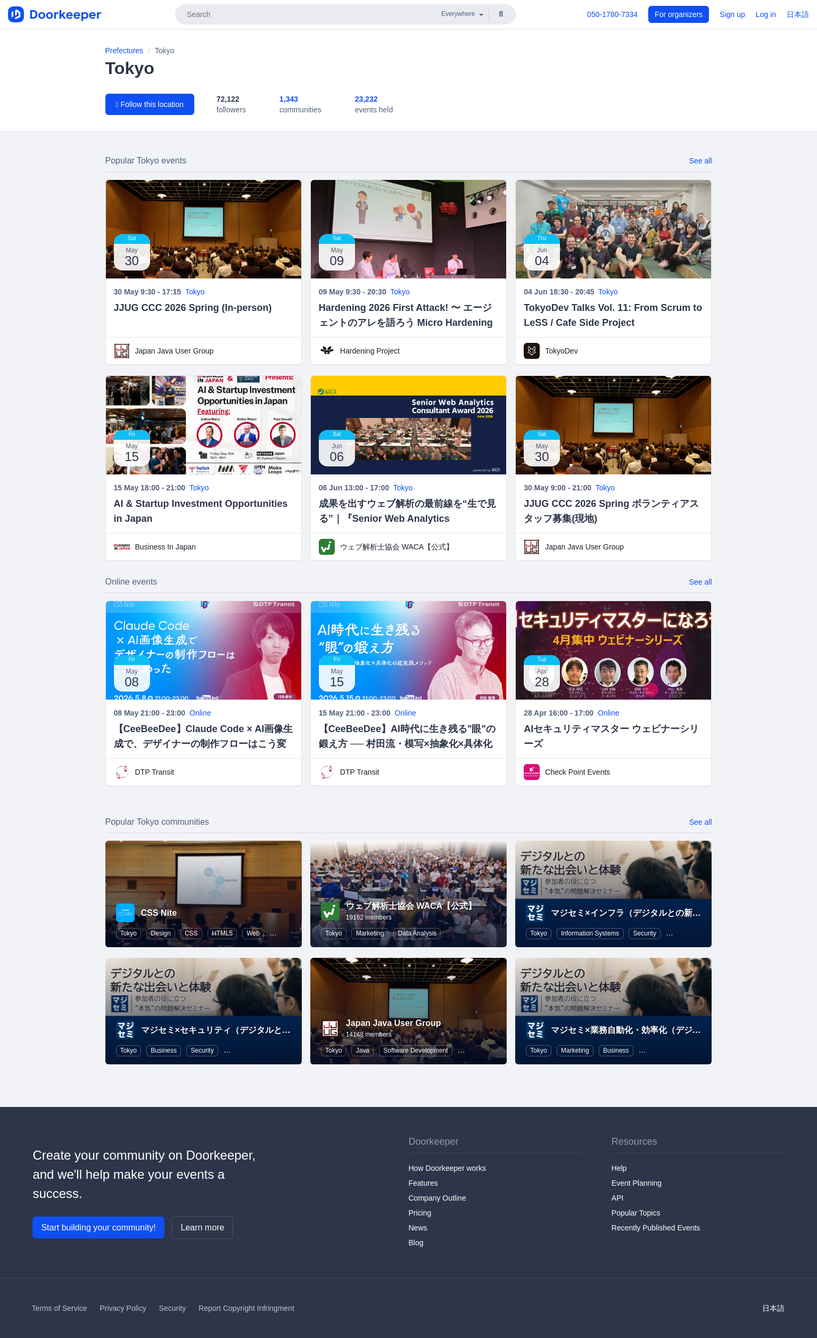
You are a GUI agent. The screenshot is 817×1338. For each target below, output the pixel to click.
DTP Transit (155, 772)
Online (200, 713)
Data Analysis (417, 933)
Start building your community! (98, 1227)
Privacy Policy (123, 1308)
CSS (191, 933)
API (618, 1198)
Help (619, 1168)
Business (164, 1050)
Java (362, 1050)
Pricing (420, 1213)
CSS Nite (159, 912)
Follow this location (150, 104)
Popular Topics (636, 1213)
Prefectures (124, 50)
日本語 (798, 14)
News (418, 1228)
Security (644, 933)
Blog (416, 1242)
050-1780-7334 (612, 14)
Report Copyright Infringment (246, 1308)
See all (700, 161)
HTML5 (222, 933)
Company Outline (437, 1198)
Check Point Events (577, 772)
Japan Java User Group (174, 351)
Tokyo (195, 292)
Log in (766, 14)
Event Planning (637, 1183)
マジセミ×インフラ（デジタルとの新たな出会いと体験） (660, 912)
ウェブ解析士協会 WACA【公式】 (396, 547)
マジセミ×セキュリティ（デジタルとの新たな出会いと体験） (258, 1030)
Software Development (415, 1050)
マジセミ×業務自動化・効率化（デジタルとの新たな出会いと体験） (681, 1030)
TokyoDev (561, 351)
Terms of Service (59, 1308)
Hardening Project (370, 351)
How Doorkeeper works (447, 1168)
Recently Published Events (656, 1228)
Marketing (370, 933)
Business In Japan (165, 547)
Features (423, 1183)
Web (253, 933)
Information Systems (590, 933)
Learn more (202, 1227)
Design (160, 933)
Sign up (732, 14)
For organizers (679, 14)
